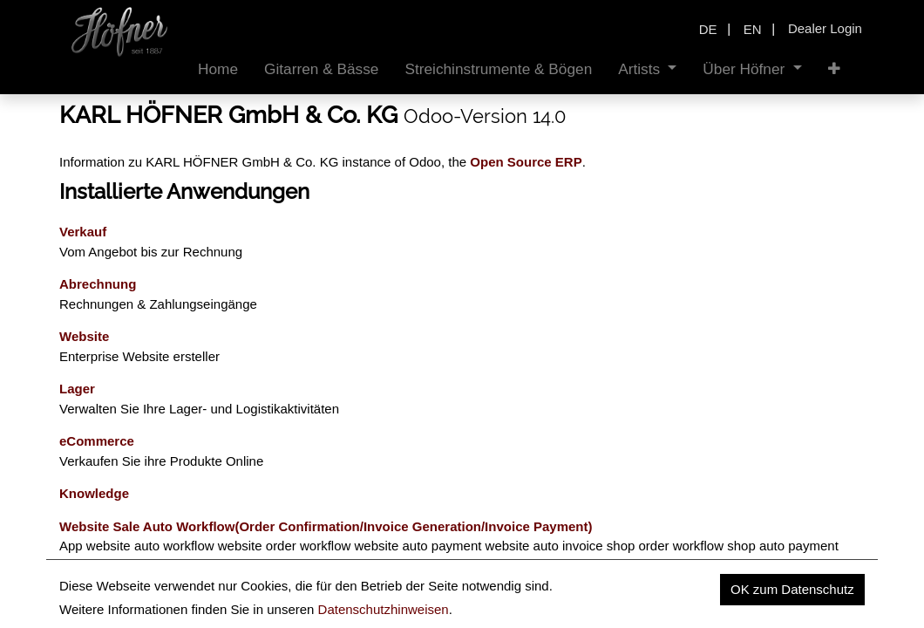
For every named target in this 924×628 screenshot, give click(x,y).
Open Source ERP (525, 161)
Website (84, 336)
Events (80, 597)
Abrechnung (97, 283)
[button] (834, 69)
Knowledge (94, 493)
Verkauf (82, 231)
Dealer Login (825, 28)
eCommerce (96, 440)
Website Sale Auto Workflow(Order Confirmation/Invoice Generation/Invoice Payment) (326, 526)
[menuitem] (218, 69)
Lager (77, 388)
